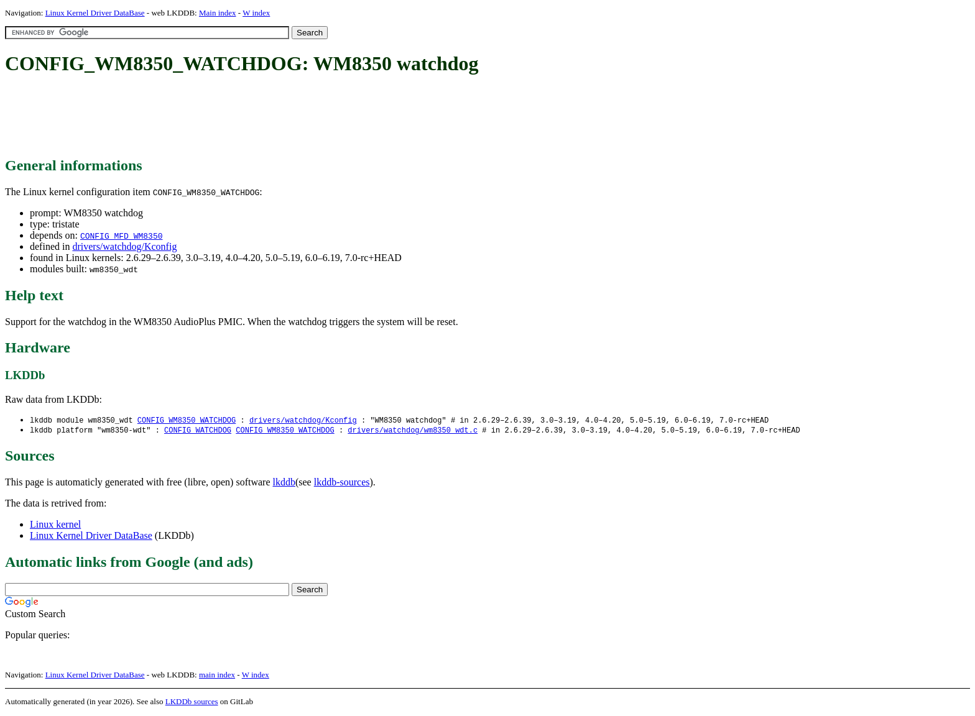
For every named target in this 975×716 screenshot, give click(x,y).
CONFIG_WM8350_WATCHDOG (186, 420)
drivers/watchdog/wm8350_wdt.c (413, 431)
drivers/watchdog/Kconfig (124, 246)
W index (256, 12)
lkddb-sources (342, 483)
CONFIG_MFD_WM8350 (121, 235)
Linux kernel (55, 525)
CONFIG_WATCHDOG (197, 431)
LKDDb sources (191, 702)
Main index (217, 12)
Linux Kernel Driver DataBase (95, 12)
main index (217, 676)
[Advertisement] (231, 117)
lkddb (284, 483)
